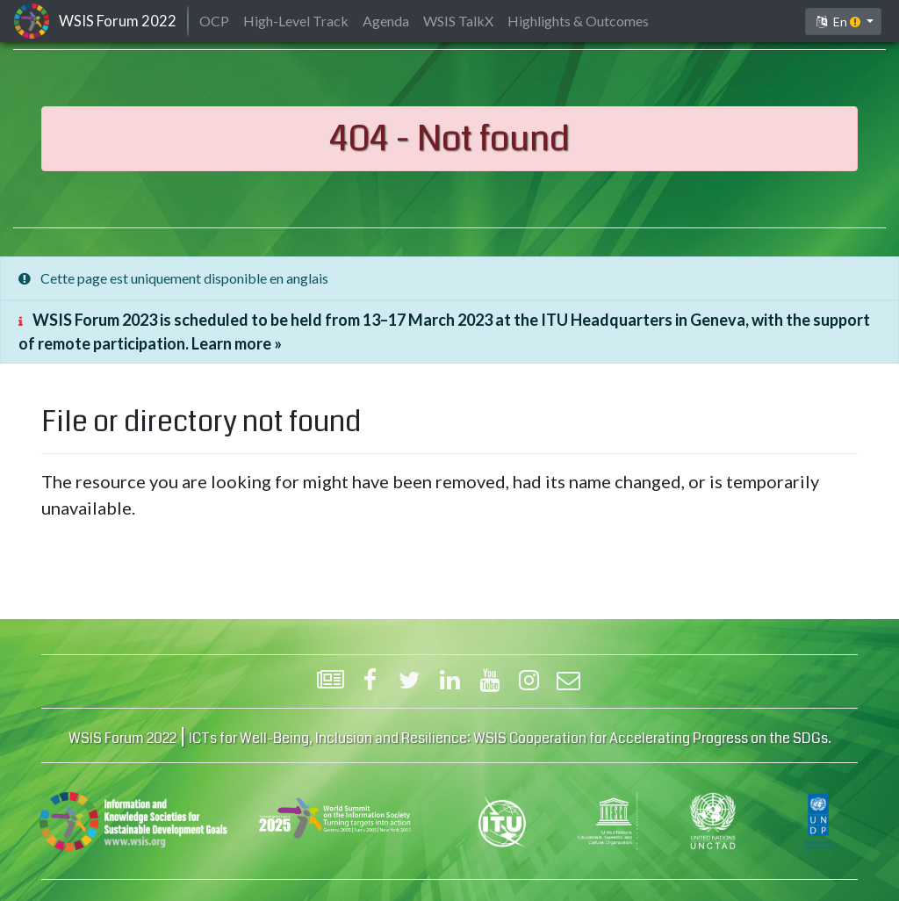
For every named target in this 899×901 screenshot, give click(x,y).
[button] (843, 21)
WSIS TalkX (458, 20)
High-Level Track (296, 20)
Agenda (386, 20)
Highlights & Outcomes (578, 20)
